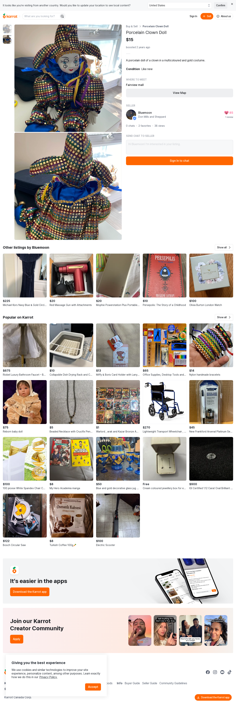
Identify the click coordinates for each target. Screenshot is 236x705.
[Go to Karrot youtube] (222, 672)
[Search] (62, 16)
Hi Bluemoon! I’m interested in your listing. (179, 147)
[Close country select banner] (232, 3)
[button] (224, 247)
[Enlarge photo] (68, 78)
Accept (93, 687)
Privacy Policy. (48, 677)
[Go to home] (10, 16)
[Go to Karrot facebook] (208, 672)
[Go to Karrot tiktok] (229, 672)
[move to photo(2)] (7, 39)
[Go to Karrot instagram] (215, 672)
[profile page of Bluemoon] (131, 115)
